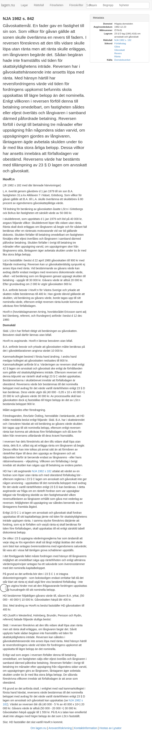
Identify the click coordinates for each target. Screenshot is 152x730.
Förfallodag (120, 43)
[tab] (119, 17)
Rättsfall (39, 5)
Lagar (24, 5)
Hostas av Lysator (110, 728)
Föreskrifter (76, 5)
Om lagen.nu (38, 728)
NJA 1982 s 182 (41, 471)
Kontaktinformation (85, 728)
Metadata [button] (98, 17)
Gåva (117, 46)
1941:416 (131, 33)
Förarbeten (56, 5)
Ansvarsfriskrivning (60, 728)
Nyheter (124, 5)
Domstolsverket (122, 59)
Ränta (117, 56)
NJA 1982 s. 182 (122, 40)
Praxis (93, 5)
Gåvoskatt (119, 50)
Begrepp (108, 5)
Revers (118, 53)
